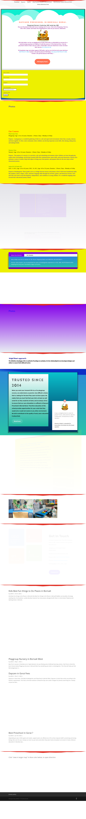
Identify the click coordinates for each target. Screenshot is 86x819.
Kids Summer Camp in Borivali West (61, 2)
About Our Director (16, 255)
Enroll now (17, 421)
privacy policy (12, 794)
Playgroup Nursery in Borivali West (26, 659)
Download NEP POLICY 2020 (59, 51)
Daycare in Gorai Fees (19, 673)
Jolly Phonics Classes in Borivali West (42, 2)
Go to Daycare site (46, 47)
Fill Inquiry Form (42, 61)
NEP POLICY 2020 (24, 51)
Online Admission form (43, 4)
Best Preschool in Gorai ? (21, 732)
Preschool (19, 2)
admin (12, 593)
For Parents (30, 255)
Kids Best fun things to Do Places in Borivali (30, 590)
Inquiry (30, 2)
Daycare (25, 2)
